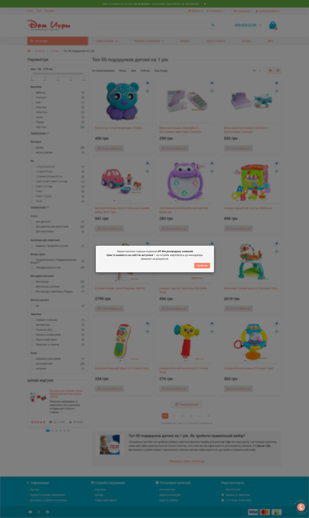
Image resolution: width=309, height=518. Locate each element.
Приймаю (202, 265)
